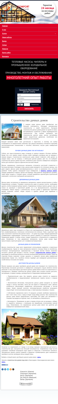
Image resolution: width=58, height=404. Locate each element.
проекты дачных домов (49, 170)
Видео (4, 41)
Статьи (4, 45)
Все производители (26, 383)
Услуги (4, 33)
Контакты (5, 56)
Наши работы (7, 37)
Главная (5, 26)
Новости (5, 49)
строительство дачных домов (46, 252)
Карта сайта (6, 53)
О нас (4, 30)
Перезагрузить (35, 104)
